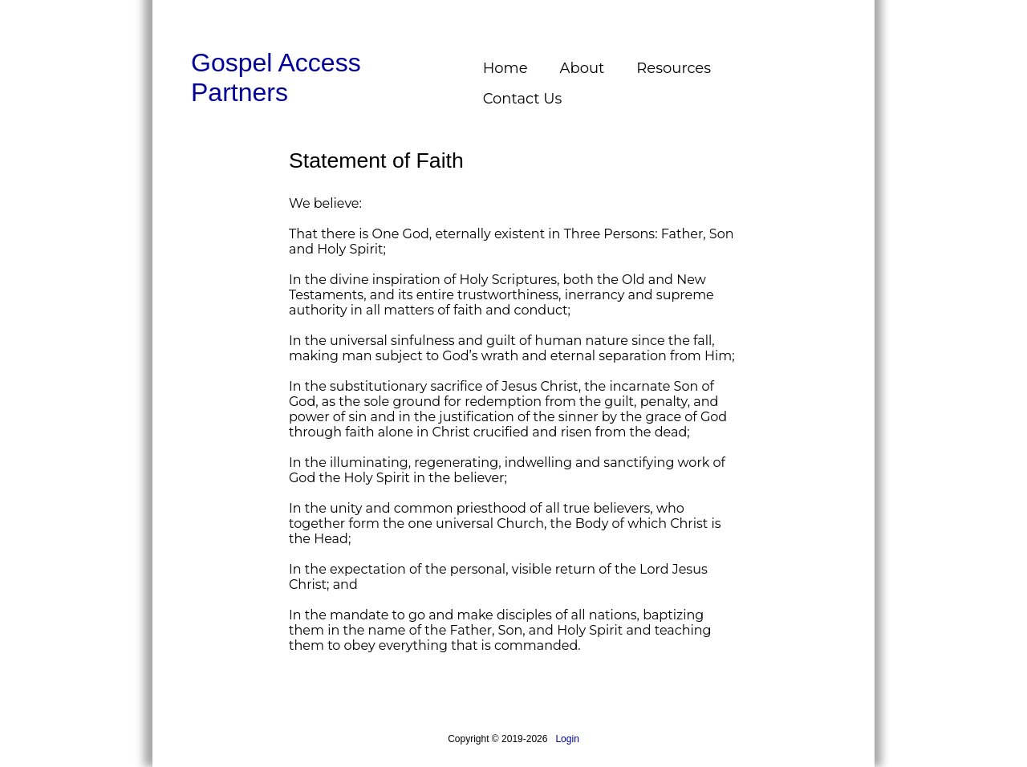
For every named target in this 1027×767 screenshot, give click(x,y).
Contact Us (522, 99)
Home (505, 68)
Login (566, 739)
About (582, 68)
